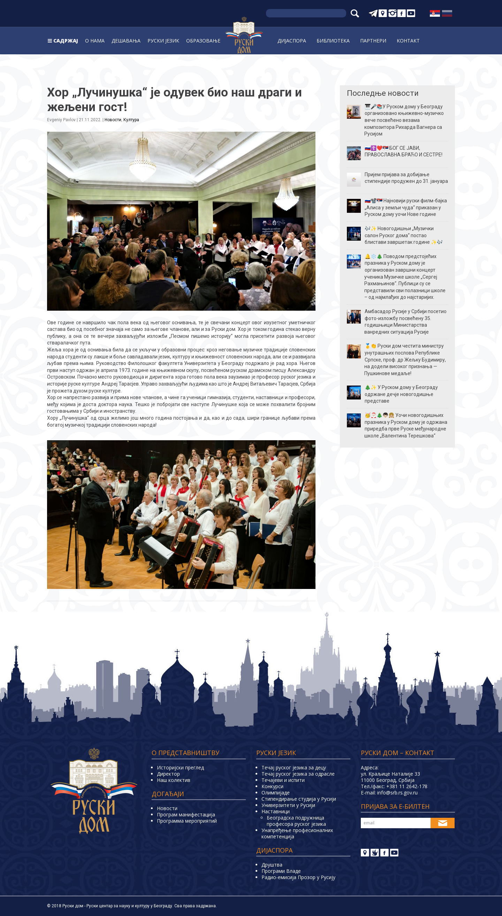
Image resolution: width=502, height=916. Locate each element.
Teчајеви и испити (283, 780)
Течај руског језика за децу (293, 767)
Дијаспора (291, 40)
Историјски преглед (180, 767)
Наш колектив (173, 780)
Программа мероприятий (187, 820)
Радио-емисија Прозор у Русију (298, 877)
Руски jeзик (163, 40)
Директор (168, 773)
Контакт (408, 40)
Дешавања (126, 40)
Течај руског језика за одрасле (298, 773)
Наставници (275, 811)
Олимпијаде (275, 792)
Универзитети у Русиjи (288, 805)
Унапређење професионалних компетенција (297, 833)
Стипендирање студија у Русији (298, 798)
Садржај (65, 40)
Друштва (271, 864)
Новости (113, 119)
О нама (95, 40)
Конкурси (272, 786)
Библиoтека (333, 40)
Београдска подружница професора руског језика (296, 820)
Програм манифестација (186, 814)
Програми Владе (281, 871)
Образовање (203, 40)
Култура (131, 119)
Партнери (373, 40)
